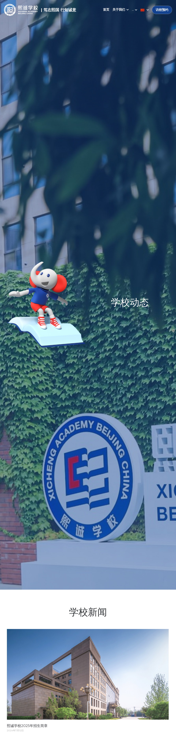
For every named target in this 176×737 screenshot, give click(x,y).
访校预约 (162, 10)
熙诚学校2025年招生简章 (27, 727)
